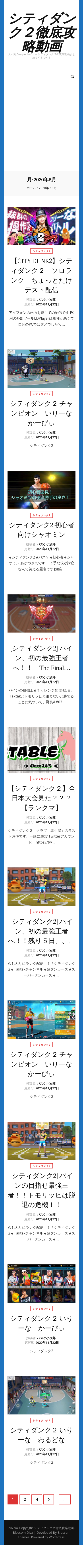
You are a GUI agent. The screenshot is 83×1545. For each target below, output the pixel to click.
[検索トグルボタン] (72, 77)
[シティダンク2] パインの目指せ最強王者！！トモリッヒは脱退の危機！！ (41, 1190)
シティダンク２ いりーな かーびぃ (41, 1323)
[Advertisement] (41, 126)
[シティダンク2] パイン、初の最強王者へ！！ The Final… (41, 658)
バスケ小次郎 (46, 299)
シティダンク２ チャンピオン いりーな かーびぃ (44, 413)
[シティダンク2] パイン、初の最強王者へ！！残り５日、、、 (41, 931)
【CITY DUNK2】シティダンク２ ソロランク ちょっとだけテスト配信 (41, 275)
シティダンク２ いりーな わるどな (41, 1435)
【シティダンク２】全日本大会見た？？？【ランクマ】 (41, 798)
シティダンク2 (41, 251)
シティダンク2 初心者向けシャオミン (41, 530)
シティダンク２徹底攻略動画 (41, 31)
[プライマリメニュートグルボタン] (10, 76)
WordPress (57, 1537)
